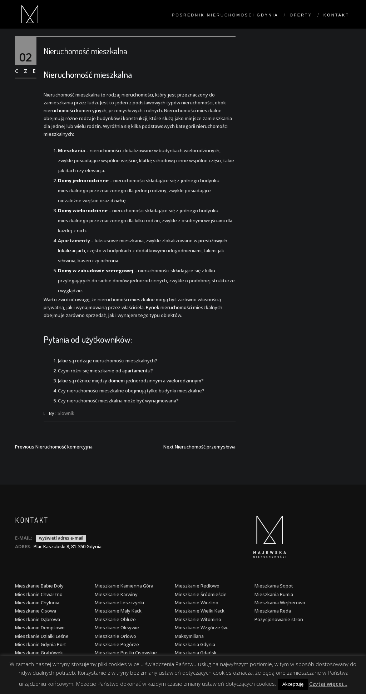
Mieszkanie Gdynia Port (40, 644)
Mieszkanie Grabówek (39, 652)
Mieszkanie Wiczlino (196, 602)
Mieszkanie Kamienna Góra (124, 586)
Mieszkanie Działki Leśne (42, 636)
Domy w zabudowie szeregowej (95, 270)
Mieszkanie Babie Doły (39, 586)
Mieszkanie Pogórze (117, 644)
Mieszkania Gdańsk (196, 652)
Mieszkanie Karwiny (116, 594)
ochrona (109, 260)
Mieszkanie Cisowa (35, 611)
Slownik (66, 413)
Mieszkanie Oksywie (117, 627)
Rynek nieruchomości (169, 307)
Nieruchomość (68, 74)
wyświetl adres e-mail (61, 538)
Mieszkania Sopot (273, 586)
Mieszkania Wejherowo (279, 602)
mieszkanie (102, 370)
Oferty (301, 15)
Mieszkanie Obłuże (115, 619)
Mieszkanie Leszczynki (119, 602)
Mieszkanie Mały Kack (118, 611)
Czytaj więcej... (328, 683)
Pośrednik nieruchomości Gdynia (225, 15)
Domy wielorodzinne (83, 210)
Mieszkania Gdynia (195, 644)
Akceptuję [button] (292, 684)
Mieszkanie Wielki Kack (199, 611)
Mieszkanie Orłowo (115, 636)
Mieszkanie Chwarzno (39, 594)
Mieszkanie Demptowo (40, 627)
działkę (117, 200)
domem (116, 380)
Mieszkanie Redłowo (197, 586)
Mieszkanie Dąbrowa (37, 619)
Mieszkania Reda (272, 611)
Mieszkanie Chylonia (37, 602)
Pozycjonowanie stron (278, 619)
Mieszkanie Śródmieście (201, 594)
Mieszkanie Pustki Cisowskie (126, 652)
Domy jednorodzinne (83, 180)
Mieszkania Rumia (273, 594)
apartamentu (136, 370)
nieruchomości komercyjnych (75, 110)
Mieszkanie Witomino (198, 619)
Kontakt (336, 15)
